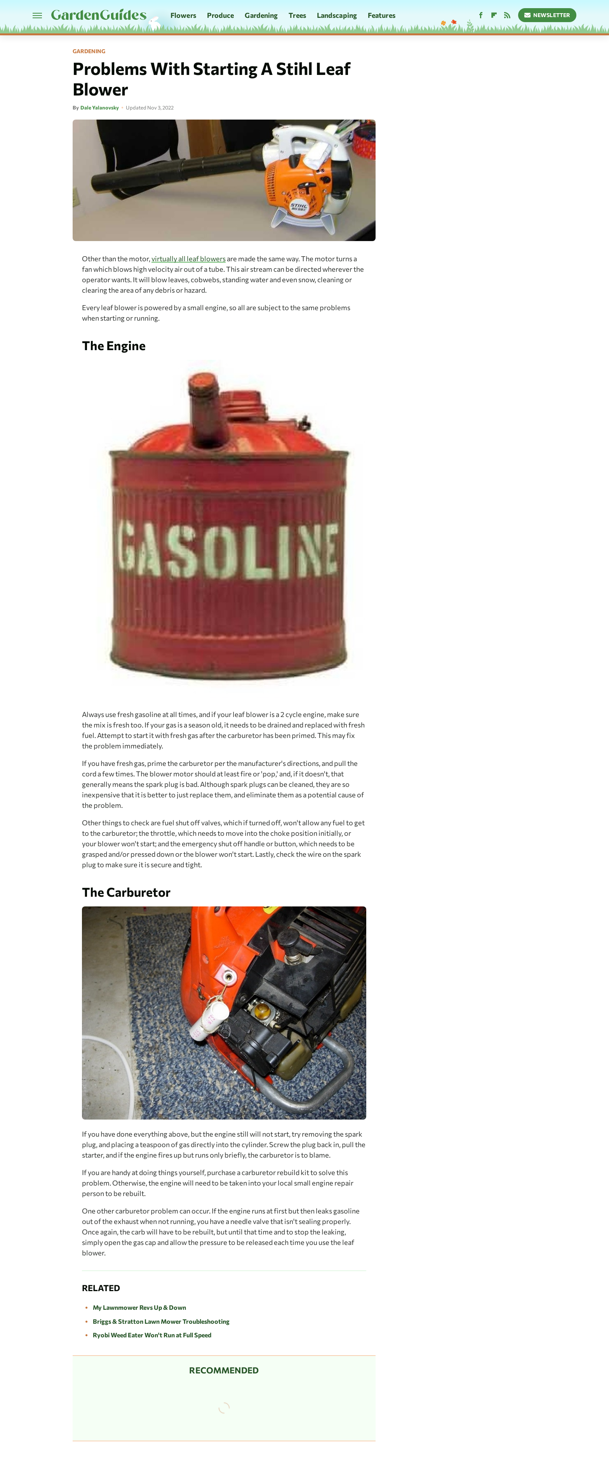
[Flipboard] (494, 15)
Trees (297, 15)
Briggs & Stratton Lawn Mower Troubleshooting (161, 1321)
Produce (220, 15)
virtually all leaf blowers (188, 258)
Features (381, 15)
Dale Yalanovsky (99, 107)
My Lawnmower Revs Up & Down (139, 1307)
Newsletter (547, 15)
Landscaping (337, 15)
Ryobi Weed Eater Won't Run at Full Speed (152, 1334)
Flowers (183, 15)
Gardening (261, 15)
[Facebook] (480, 15)
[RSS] (507, 15)
